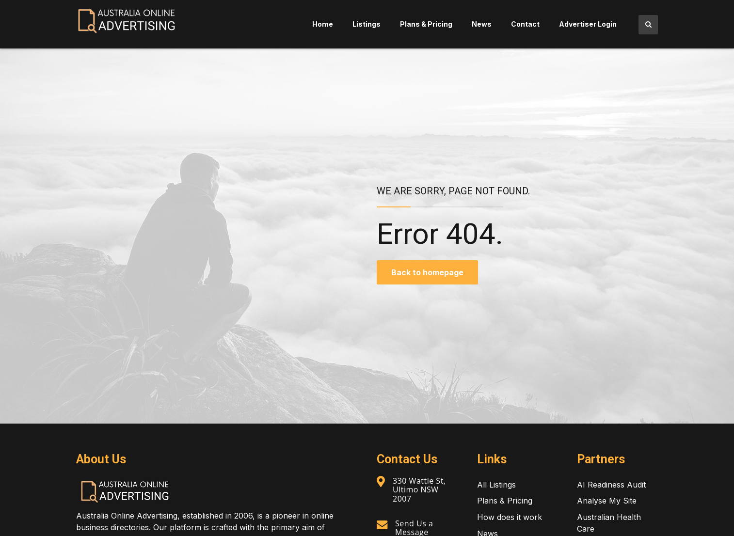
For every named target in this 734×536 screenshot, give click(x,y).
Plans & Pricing (426, 24)
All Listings (496, 484)
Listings (366, 24)
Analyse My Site (607, 500)
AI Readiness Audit (611, 484)
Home (322, 24)
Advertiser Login (588, 24)
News (482, 24)
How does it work (509, 517)
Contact (525, 24)
